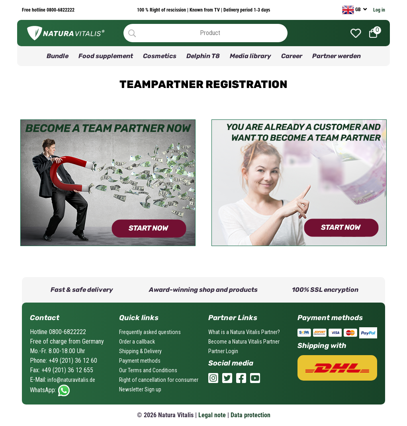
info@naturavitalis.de (70, 380)
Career (291, 56)
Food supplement (105, 56)
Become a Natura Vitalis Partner (244, 341)
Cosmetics (159, 56)
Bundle (57, 56)
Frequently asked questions (150, 332)
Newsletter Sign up (140, 389)
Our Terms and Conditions (148, 370)
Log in (379, 10)
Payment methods (139, 361)
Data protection (250, 415)
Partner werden (336, 56)
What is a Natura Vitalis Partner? (244, 332)
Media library (250, 56)
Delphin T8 (203, 56)
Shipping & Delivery (140, 351)
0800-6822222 (59, 10)
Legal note (212, 415)
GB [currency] (352, 10)
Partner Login (223, 351)
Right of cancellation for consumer (158, 380)
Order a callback (137, 341)
